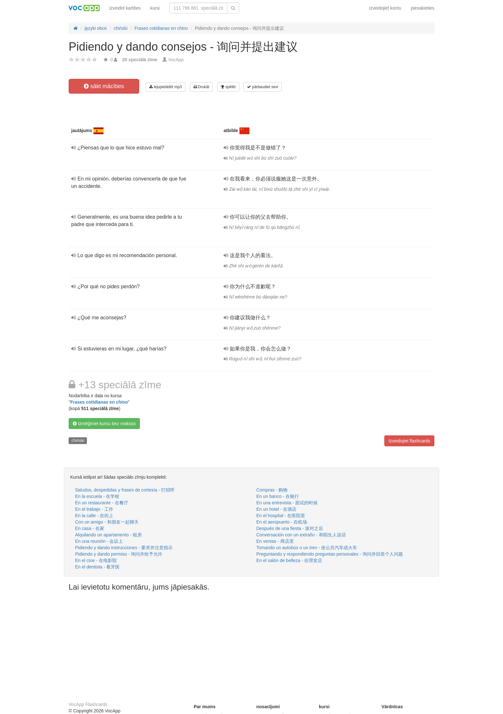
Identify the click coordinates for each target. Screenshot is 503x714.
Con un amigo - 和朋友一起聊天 (107, 522)
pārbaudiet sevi (262, 87)
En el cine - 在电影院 (96, 560)
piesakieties (422, 8)
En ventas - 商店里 (275, 541)
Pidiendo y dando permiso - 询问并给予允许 (118, 554)
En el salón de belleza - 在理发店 (289, 560)
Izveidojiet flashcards (409, 440)
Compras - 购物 (271, 489)
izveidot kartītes (125, 8)
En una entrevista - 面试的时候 (287, 502)
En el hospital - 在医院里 (280, 515)
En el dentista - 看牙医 (97, 566)
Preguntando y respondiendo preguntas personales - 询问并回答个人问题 (329, 554)
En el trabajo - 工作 (94, 509)
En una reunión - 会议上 (99, 541)
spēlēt (228, 87)
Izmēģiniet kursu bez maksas (104, 423)
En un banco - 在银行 (277, 496)
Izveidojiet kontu (385, 8)
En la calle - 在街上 (94, 515)
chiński (78, 440)
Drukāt (201, 87)
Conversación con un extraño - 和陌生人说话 (301, 534)
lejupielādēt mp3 (165, 87)
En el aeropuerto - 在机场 (281, 522)
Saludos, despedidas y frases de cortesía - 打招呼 (125, 489)
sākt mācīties (104, 86)
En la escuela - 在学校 (97, 496)
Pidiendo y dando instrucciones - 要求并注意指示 (124, 547)
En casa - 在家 (89, 528)
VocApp (175, 59)
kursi (155, 8)
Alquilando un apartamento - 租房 (108, 534)
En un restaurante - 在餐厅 (101, 502)
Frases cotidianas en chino (99, 402)
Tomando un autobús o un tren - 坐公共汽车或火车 (306, 547)
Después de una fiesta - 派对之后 (289, 528)
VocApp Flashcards (88, 704)
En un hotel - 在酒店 (276, 509)
